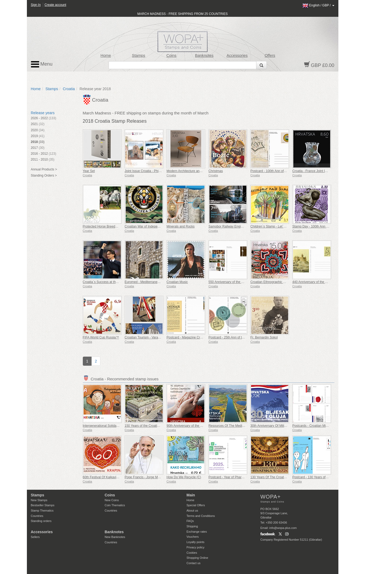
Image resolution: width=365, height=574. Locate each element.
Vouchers (193, 536)
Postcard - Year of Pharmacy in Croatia (236, 477)
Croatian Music (177, 282)
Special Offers (196, 505)
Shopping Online (197, 557)
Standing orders (41, 521)
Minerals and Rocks (180, 226)
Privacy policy (195, 547)
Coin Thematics (115, 505)
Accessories (237, 55)
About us (192, 510)
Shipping (192, 526)
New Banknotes (115, 537)
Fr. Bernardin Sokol (264, 337)
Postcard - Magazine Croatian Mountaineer (196, 337)
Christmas (215, 171)
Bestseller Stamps (43, 505)
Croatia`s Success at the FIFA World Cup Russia (117, 282)
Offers (270, 55)
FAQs (190, 521)
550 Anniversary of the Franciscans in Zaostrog (241, 282)
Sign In (36, 5)
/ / (318, 5)
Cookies (192, 552)
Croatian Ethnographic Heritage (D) (275, 282)
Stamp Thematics (42, 510)
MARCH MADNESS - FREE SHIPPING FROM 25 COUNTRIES (182, 14)
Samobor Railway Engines (227, 226)
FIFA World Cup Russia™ (101, 337)
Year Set (89, 171)
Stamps (138, 55)
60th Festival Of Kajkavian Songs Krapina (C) (115, 477)
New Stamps (39, 500)
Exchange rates (197, 531)
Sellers (35, 537)
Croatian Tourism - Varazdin (144, 337)
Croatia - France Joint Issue (311, 171)
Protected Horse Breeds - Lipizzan (107, 226)
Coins (171, 55)
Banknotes (204, 55)
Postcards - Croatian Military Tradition (319, 426)
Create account (55, 5)
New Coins (112, 500)
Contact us (194, 563)
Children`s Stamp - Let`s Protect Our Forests (282, 226)
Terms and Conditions (201, 515)
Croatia (69, 89)
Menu (42, 64)
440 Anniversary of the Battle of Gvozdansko (323, 282)
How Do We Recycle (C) (183, 477)
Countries (37, 515)
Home (106, 55)
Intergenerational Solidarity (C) (104, 426)
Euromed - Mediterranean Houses (149, 282)
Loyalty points (195, 542)
